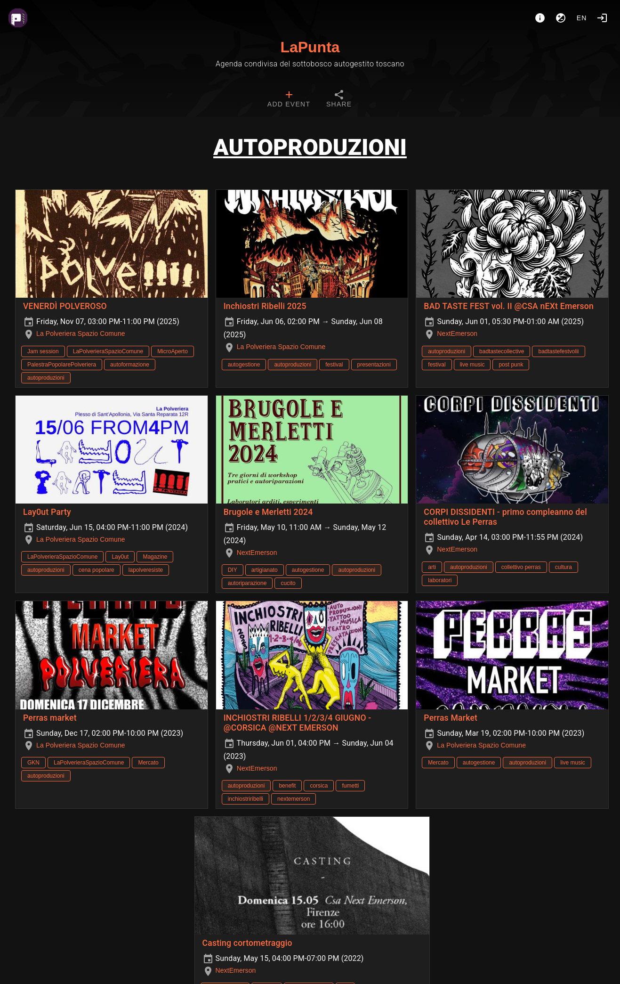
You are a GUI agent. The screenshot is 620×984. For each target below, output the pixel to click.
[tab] (289, 100)
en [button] (582, 18)
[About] (540, 18)
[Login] (602, 18)
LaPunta (309, 47)
